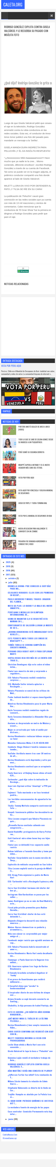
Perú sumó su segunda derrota (31, 452)
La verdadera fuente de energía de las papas (28, 1107)
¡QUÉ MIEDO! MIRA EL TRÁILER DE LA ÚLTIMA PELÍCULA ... (28, 1020)
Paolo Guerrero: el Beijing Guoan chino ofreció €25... (30, 774)
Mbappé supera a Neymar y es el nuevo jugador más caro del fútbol (34, 466)
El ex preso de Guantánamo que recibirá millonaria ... (26, 980)
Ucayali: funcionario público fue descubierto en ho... (30, 813)
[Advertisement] (29, 57)
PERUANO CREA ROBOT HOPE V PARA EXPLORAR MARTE (30, 653)
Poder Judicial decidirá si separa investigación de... (30, 698)
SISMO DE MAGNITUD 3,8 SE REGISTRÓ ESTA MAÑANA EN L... (28, 620)
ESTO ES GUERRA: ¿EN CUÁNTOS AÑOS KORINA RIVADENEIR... (29, 1013)
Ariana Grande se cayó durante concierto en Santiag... (28, 1000)
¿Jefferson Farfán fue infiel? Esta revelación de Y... (30, 1076)
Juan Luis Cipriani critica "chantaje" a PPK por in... (29, 787)
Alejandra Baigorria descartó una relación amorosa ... (27, 922)
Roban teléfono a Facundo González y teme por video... (30, 852)
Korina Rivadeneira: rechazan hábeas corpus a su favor (29, 737)
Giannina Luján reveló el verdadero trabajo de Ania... (29, 1059)
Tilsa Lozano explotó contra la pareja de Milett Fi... (30, 869)
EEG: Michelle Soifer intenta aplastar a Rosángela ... (26, 685)
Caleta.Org (12, 4)
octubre (12, 578)
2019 (8, 566)
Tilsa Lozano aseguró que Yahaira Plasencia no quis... (30, 820)
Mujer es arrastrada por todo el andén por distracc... (28, 731)
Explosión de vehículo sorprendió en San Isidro (30, 864)
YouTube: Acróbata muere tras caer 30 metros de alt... (29, 754)
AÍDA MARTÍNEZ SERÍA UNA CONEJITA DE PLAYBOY (30, 1070)
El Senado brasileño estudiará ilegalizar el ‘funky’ (27, 974)
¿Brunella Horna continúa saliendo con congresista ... (26, 826)
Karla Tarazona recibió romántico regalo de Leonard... (28, 711)
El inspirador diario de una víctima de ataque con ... (29, 993)
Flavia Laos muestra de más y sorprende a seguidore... (27, 672)
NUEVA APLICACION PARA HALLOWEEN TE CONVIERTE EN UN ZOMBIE (32, 530)
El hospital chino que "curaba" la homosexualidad (23, 987)
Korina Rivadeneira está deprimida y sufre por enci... (29, 761)
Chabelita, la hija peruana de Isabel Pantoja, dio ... (30, 1006)
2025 (8, 562)
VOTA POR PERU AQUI (11, 366)
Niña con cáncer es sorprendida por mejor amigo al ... (27, 935)
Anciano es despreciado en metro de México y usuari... (29, 724)
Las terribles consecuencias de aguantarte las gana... (29, 800)
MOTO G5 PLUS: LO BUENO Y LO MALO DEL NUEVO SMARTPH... (30, 607)
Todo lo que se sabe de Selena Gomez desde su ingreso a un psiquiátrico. (35, 441)
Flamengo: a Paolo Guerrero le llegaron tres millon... (28, 961)
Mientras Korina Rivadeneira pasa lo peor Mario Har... (30, 705)
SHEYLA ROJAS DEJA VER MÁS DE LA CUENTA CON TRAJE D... (30, 659)
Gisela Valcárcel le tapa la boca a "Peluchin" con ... (30, 1052)
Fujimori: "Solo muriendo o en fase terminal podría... (28, 794)
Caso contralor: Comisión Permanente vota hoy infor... (30, 1112)
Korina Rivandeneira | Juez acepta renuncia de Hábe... (29, 1026)
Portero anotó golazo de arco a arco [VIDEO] (34, 428)
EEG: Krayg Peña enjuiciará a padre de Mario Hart (28, 876)
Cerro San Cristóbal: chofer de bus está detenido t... (26, 915)
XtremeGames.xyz (10, 1138)
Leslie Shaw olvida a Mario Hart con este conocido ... (26, 1046)
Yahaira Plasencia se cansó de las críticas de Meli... (28, 692)
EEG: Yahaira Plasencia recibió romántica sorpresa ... (27, 679)
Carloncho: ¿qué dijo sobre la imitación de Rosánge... (28, 781)
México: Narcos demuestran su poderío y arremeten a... (27, 928)
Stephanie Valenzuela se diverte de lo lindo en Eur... (29, 1089)
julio (10, 582)
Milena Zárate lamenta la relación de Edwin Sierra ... (27, 1082)
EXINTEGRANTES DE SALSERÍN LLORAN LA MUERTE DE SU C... (30, 626)
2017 (8, 574)
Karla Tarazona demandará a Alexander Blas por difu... (30, 718)
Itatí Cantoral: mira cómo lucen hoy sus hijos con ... (29, 839)
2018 (8, 570)
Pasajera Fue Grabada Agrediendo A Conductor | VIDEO (32, 543)
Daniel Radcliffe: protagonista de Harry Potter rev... (29, 833)
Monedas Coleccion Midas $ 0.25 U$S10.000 (28, 742)
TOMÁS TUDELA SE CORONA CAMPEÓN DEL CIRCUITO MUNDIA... (27, 646)
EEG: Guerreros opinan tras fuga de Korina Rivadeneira (28, 967)
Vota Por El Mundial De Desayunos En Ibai (35, 515)
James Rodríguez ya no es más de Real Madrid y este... (30, 902)
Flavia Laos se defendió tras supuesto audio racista (28, 846)
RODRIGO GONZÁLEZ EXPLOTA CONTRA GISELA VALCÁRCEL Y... (28, 1065)
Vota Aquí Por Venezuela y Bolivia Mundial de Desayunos (35, 492)
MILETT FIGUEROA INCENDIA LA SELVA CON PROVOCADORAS (27, 1039)
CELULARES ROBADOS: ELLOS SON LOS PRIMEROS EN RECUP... (30, 594)
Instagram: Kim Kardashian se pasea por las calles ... (28, 896)
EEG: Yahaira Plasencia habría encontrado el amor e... (28, 948)
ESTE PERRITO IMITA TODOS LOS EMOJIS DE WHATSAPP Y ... (27, 639)
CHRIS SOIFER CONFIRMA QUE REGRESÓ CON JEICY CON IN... (30, 1033)
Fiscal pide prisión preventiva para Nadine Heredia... (27, 909)
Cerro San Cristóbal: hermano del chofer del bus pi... (28, 889)
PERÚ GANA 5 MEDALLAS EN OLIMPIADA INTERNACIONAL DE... (25, 613)
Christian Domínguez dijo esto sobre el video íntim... (29, 666)
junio (11, 1119)
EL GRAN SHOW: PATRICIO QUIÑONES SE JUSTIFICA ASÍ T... (30, 1102)
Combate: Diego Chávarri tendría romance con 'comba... (29, 748)
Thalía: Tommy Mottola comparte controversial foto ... (30, 807)
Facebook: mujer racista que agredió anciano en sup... (30, 941)
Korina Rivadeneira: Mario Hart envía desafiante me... (30, 954)
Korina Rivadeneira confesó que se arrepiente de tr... (29, 767)
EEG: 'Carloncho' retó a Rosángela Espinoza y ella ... (30, 882)
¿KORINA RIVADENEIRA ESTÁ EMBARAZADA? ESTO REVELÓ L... (30, 633)
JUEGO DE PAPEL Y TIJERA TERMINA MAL (32, 503)
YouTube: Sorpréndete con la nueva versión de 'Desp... (29, 859)
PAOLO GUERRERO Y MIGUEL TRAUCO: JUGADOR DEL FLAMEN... (29, 600)
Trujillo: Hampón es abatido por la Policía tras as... (29, 1095)
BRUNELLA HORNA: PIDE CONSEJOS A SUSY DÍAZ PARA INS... (29, 587)
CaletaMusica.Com (10, 1134)
